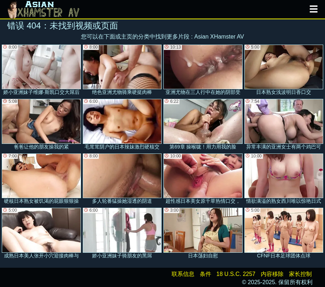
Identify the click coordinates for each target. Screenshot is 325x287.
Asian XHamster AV (219, 37)
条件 (205, 274)
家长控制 (300, 274)
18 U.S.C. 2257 (236, 274)
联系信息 (183, 274)
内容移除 (272, 274)
